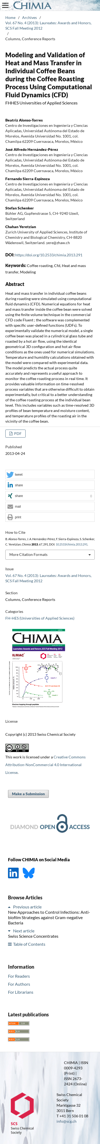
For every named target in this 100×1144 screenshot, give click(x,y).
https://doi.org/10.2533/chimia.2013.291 (48, 255)
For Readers (19, 976)
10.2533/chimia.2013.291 (71, 544)
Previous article (27, 906)
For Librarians (20, 992)
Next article (23, 930)
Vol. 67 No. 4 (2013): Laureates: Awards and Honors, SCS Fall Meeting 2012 (48, 25)
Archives (29, 17)
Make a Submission (28, 793)
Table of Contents (29, 944)
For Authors (19, 984)
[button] (50, 474)
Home (10, 17)
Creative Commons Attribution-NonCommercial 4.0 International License (45, 765)
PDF (17, 433)
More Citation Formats (28, 554)
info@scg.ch (67, 1121)
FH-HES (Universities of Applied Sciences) (39, 618)
